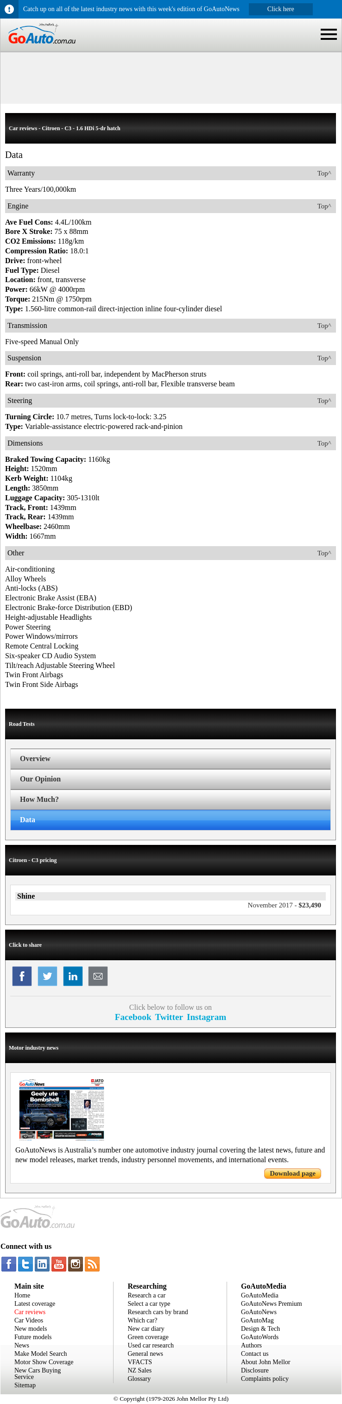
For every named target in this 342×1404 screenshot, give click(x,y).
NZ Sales (139, 1370)
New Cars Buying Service (37, 1373)
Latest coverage (34, 1303)
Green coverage (147, 1337)
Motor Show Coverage (44, 1362)
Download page (293, 1173)
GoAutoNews (259, 1312)
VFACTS (139, 1362)
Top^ (324, 173)
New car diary (145, 1328)
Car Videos (28, 1320)
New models (30, 1328)
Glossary (139, 1378)
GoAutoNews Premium (271, 1303)
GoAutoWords (260, 1337)
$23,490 (284, 905)
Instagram (206, 1017)
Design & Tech (260, 1328)
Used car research (150, 1345)
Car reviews (29, 1312)
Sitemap (25, 1385)
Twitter (169, 1017)
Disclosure (255, 1370)
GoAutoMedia (260, 1295)
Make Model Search (40, 1353)
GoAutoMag (257, 1320)
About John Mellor (266, 1362)
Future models (33, 1337)
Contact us (255, 1353)
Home (22, 1295)
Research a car (146, 1295)
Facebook (133, 1017)
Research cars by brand (157, 1312)
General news (145, 1353)
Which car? (142, 1320)
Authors (251, 1345)
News (21, 1345)
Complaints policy (265, 1378)
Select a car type (148, 1303)
